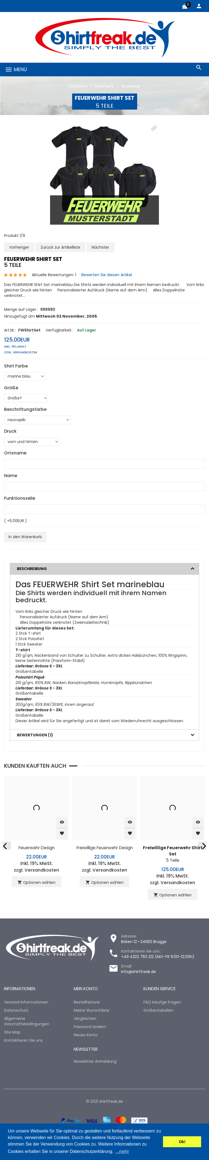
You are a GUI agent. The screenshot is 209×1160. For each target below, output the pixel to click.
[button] (154, 128)
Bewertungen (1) (35, 736)
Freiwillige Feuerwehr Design (104, 848)
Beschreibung (32, 568)
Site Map (12, 1032)
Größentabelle (29, 672)
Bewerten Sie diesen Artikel (106, 275)
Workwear (130, 86)
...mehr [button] (122, 1151)
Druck (10, 431)
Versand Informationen (26, 1002)
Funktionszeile (19, 498)
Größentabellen (158, 1011)
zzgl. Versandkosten (20, 352)
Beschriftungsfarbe (25, 409)
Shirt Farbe (16, 366)
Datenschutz (16, 1011)
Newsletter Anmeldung (95, 1061)
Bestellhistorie (87, 1002)
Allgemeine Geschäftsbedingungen (26, 1021)
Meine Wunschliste (91, 1011)
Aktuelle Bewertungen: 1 (54, 275)
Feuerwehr (104, 86)
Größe (11, 388)
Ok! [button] (182, 1142)
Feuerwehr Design (37, 848)
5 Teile (172, 855)
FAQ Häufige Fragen (162, 1002)
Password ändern (90, 1027)
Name (10, 475)
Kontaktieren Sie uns (23, 1041)
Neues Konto (86, 1035)
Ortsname (15, 453)
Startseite (78, 86)
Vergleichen (85, 1019)
